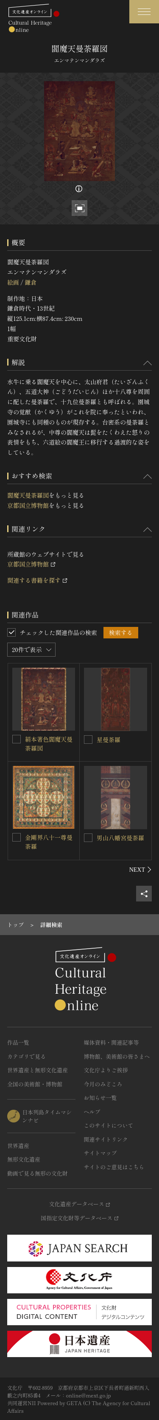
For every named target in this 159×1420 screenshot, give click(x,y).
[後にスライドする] (140, 870)
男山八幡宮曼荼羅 (120, 837)
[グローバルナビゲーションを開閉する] (144, 11)
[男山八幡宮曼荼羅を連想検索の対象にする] (88, 837)
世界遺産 (18, 1146)
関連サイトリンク (106, 1139)
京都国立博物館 (28, 505)
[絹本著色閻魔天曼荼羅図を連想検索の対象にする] (16, 739)
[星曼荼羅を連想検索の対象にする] (88, 739)
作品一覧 (18, 1042)
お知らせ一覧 (100, 1098)
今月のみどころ (103, 1084)
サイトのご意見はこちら (114, 1167)
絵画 (13, 282)
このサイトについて (109, 1125)
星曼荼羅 (108, 739)
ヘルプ (92, 1112)
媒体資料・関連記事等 (111, 1042)
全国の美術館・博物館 (34, 1084)
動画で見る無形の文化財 (37, 1173)
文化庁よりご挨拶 (106, 1070)
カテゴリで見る (26, 1056)
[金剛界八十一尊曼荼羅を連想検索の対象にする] (16, 837)
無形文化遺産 (23, 1159)
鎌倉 (30, 282)
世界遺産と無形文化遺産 (37, 1070)
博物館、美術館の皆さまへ (117, 1056)
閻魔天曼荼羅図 (28, 495)
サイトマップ (100, 1153)
